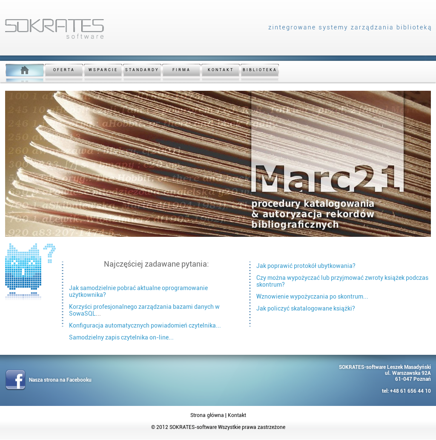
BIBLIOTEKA (260, 70)
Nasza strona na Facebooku (60, 380)
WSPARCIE (103, 70)
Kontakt (237, 415)
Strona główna (207, 415)
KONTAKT (221, 70)
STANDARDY (142, 70)
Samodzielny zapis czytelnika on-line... (121, 337)
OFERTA (64, 70)
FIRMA (181, 70)
